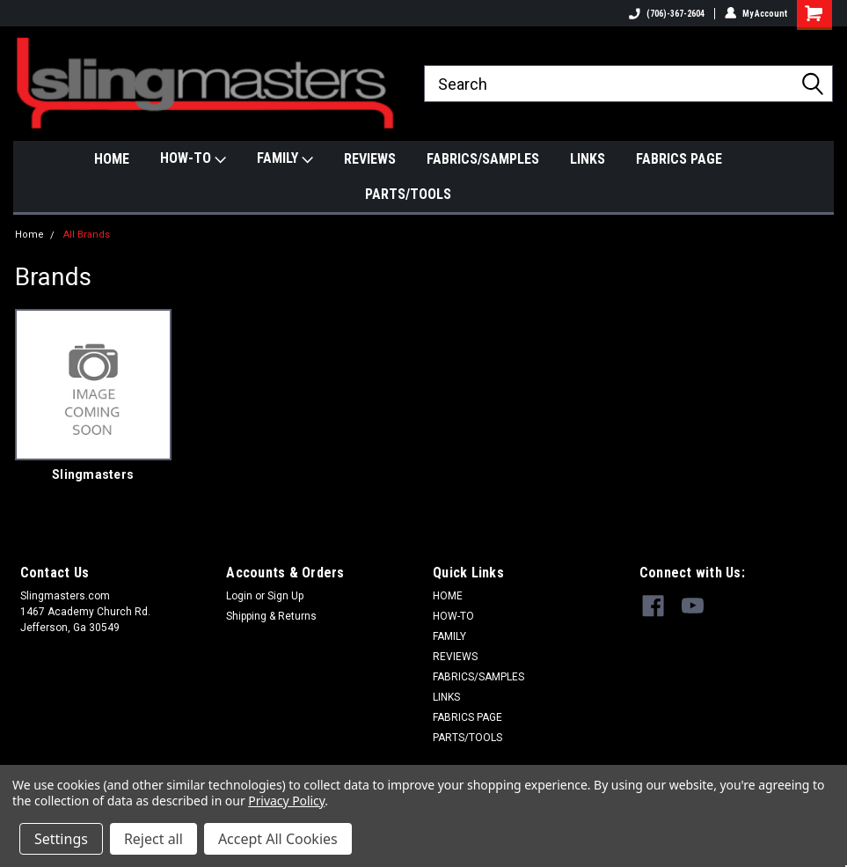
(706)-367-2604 (667, 13)
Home (29, 234)
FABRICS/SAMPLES (483, 159)
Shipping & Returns (271, 616)
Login (239, 596)
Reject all (153, 839)
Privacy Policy (286, 800)
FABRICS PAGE (679, 159)
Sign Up (285, 596)
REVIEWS (370, 159)
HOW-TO (193, 159)
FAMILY (285, 159)
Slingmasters (93, 474)
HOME (111, 159)
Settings (61, 839)
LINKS (587, 159)
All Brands (86, 234)
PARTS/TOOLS (408, 194)
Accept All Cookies (278, 839)
